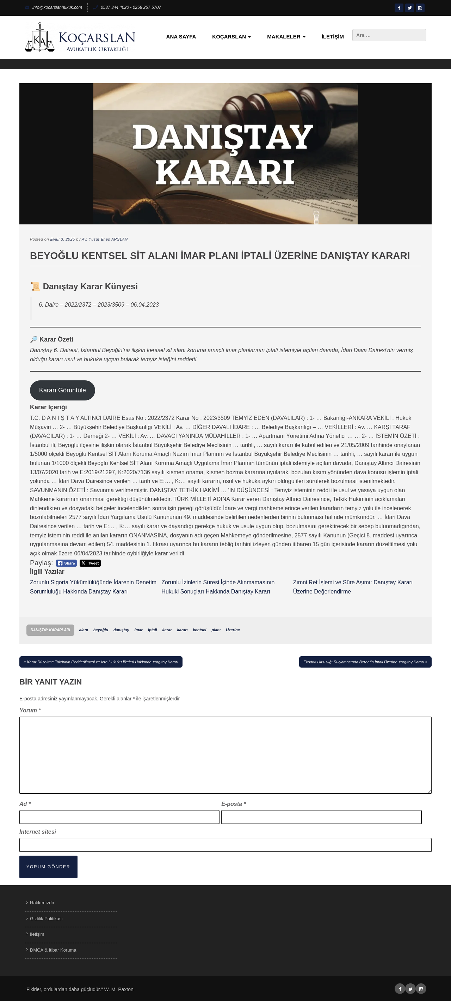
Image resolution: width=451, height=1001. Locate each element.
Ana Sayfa (181, 37)
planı (216, 630)
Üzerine (233, 630)
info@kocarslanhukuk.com (53, 7)
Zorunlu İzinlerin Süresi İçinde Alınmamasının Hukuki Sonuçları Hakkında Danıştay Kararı (217, 587)
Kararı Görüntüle (62, 390)
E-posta (233, 804)
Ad (25, 804)
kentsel (199, 630)
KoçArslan (231, 37)
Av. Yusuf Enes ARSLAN (105, 239)
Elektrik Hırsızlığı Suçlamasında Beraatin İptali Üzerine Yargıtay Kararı (363, 662)
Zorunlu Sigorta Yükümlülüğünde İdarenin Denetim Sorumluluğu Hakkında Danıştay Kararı (93, 587)
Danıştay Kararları (50, 630)
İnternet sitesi (37, 832)
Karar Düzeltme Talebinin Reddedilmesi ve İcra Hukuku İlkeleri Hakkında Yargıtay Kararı (102, 662)
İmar (139, 630)
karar (167, 630)
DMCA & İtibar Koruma (53, 950)
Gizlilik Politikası (46, 918)
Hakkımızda (42, 902)
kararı (182, 630)
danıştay (121, 630)
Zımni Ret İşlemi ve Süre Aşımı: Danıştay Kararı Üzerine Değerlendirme (353, 587)
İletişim (333, 37)
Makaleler (286, 37)
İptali (152, 630)
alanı (83, 630)
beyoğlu (100, 630)
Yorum (30, 710)
